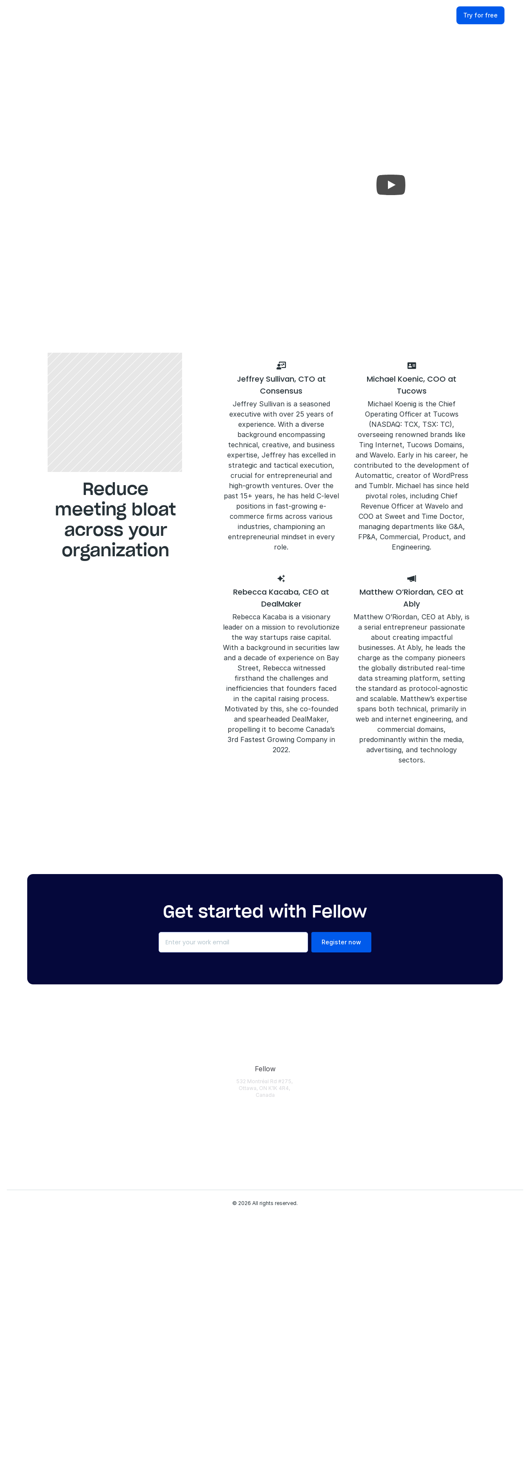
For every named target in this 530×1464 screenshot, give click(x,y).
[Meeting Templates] (378, 1181)
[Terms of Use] (473, 1125)
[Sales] (273, 1144)
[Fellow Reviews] (473, 1181)
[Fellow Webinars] (378, 1144)
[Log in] (446, 16)
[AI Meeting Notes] (182, 1191)
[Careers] (473, 1163)
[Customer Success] (273, 1181)
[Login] (182, 1069)
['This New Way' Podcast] (378, 1163)
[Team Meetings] (273, 1275)
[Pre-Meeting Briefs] (182, 1172)
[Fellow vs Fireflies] (378, 1312)
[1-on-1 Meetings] (273, 1256)
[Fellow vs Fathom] (378, 1331)
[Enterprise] (273, 1088)
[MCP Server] (182, 1341)
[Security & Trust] (473, 1088)
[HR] (273, 1238)
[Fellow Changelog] (182, 1378)
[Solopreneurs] (273, 1106)
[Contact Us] (473, 1200)
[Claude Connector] (273, 1331)
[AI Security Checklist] (378, 1200)
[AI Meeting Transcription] (182, 1148)
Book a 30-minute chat (207, 254)
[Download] (182, 1088)
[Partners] (473, 1144)
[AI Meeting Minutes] (182, 1214)
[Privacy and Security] (182, 1298)
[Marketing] (273, 1163)
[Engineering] (273, 1125)
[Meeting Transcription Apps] (378, 1238)
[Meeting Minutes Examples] (378, 1275)
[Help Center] (378, 1069)
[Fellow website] (38, 15)
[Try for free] (492, 16)
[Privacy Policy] (473, 1106)
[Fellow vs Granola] (378, 1350)
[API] (182, 1322)
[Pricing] (182, 1106)
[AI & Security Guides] (378, 1125)
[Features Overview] (182, 1125)
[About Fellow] (473, 1069)
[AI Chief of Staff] (182, 1275)
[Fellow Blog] (378, 1088)
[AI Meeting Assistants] (378, 1219)
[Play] (390, 185)
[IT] (273, 1219)
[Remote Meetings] (273, 1294)
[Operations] (273, 1200)
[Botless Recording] (182, 1359)
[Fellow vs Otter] (378, 1294)
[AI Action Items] (182, 1256)
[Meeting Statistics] (378, 1256)
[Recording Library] (182, 1238)
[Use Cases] (273, 1069)
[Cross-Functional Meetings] (273, 1312)
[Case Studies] (378, 1106)
